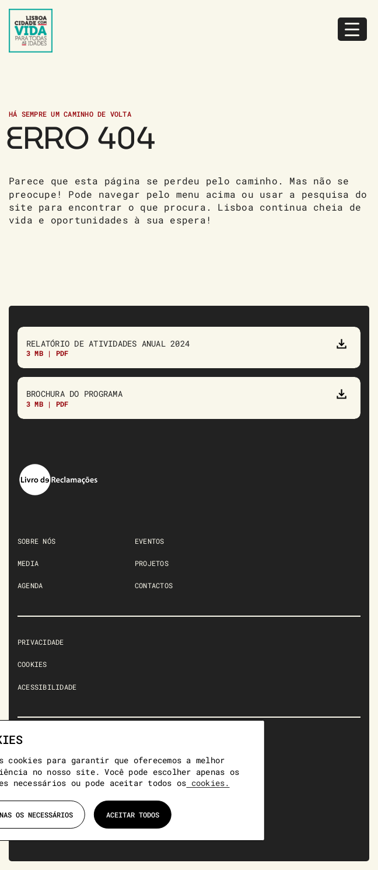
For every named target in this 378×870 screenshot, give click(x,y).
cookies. (207, 782)
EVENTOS (149, 541)
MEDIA (28, 563)
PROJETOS (152, 563)
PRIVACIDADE (41, 642)
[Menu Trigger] (352, 29)
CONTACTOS (154, 585)
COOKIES (32, 664)
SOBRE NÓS (36, 541)
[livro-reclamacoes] (58, 467)
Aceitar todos (132, 814)
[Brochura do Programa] (189, 397)
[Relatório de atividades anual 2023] (189, 347)
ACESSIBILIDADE (47, 686)
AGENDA (30, 585)
